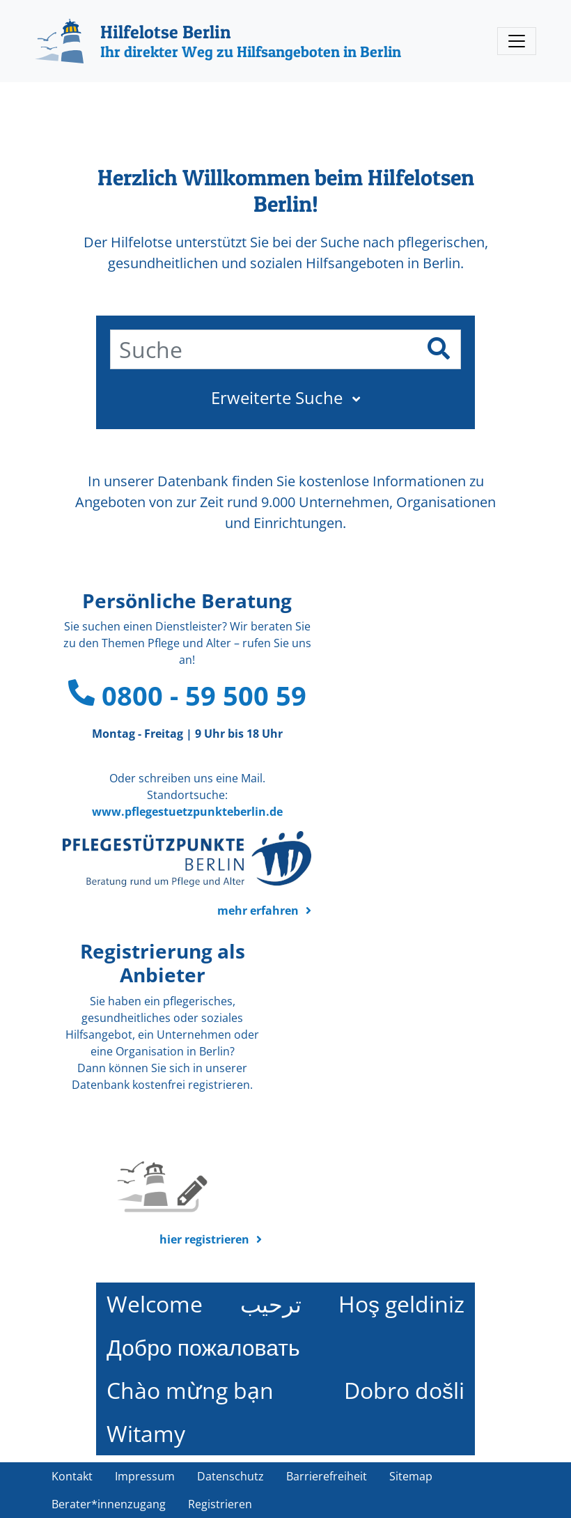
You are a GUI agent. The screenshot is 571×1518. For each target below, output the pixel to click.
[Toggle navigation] (516, 41)
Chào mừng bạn (190, 1390)
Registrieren (220, 1504)
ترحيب (271, 1304)
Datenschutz (230, 1476)
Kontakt (72, 1476)
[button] (285, 397)
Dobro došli (404, 1390)
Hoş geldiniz (401, 1304)
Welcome (155, 1304)
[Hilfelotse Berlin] (218, 41)
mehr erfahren (258, 910)
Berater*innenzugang (109, 1504)
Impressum (145, 1476)
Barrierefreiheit (326, 1476)
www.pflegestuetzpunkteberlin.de (187, 811)
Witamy (146, 1433)
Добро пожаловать (203, 1347)
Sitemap (410, 1476)
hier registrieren (204, 1239)
